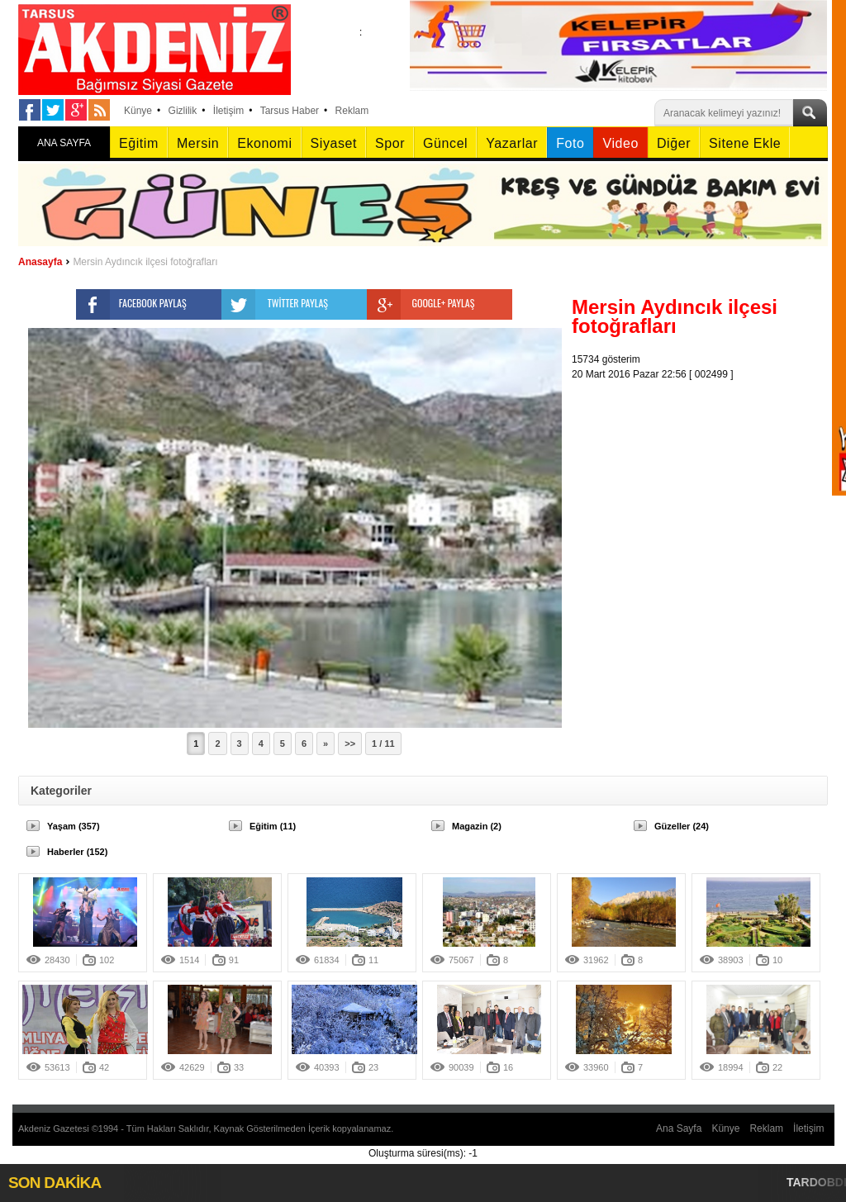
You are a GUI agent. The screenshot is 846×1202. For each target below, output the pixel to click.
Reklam (352, 110)
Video (620, 143)
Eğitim (139, 143)
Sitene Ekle (745, 143)
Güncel (445, 143)
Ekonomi (264, 143)
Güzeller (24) (681, 826)
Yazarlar (512, 143)
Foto (570, 143)
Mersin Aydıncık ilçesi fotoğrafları (145, 262)
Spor (390, 143)
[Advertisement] (704, 485)
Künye (138, 110)
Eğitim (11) (273, 826)
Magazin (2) (476, 826)
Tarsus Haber (289, 110)
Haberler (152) (77, 852)
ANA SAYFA (64, 143)
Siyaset (334, 143)
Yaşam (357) (73, 826)
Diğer (674, 143)
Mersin (198, 143)
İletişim (228, 110)
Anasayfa (40, 262)
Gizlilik (183, 110)
